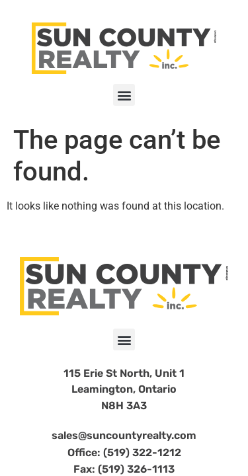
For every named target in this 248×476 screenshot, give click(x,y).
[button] (124, 95)
